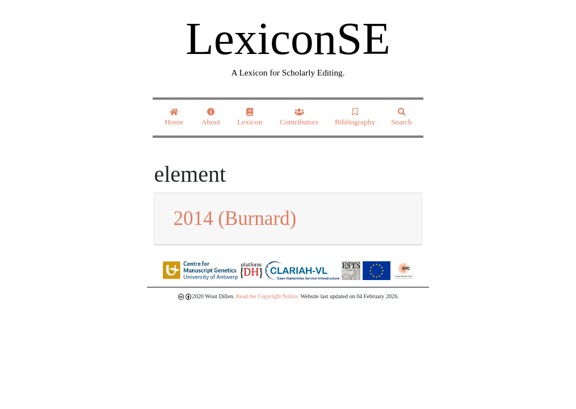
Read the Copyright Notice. (267, 296)
